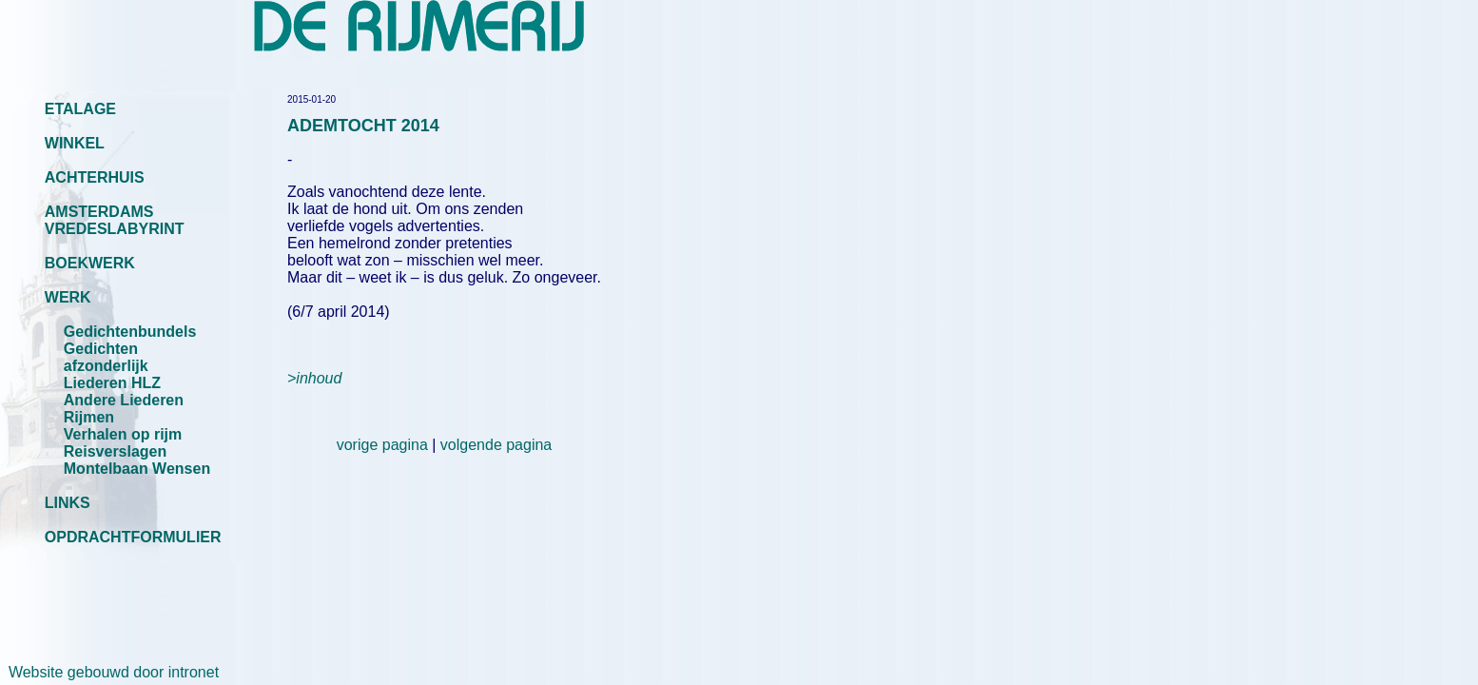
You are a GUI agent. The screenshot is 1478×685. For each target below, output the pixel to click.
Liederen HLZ (112, 383)
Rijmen (89, 417)
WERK (68, 297)
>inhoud (314, 378)
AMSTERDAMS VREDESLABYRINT (115, 220)
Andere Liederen (124, 400)
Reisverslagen (115, 451)
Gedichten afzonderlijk (106, 357)
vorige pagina (382, 445)
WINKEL (75, 143)
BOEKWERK (90, 263)
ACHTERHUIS (95, 177)
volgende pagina (496, 445)
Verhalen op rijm (123, 434)
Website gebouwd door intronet (109, 672)
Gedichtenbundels (130, 331)
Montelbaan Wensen (137, 468)
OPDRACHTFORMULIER (133, 537)
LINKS (67, 503)
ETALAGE (80, 109)
